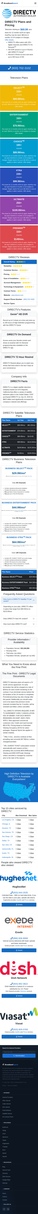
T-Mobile (4, 1146)
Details (19, 904)
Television (20, 303)
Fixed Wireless (6, 1110)
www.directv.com (17, 295)
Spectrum (5, 1137)
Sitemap (4, 1183)
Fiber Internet (6, 1100)
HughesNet (5, 1143)
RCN (3, 1150)
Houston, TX (6, 828)
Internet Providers (7, 1097)
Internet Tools (6, 1170)
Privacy (4, 1085)
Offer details (9, 40)
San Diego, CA (7, 836)
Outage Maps (6, 1180)
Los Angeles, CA (8, 820)
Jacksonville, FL (8, 849)
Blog (3, 1167)
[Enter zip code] (19, 1052)
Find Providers (19, 1055)
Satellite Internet (7, 1113)
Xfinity (4, 1130)
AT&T (4, 1133)
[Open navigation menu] (35, 3)
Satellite (19, 900)
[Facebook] (4, 1209)
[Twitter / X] (8, 1209)
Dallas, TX (6, 841)
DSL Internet (6, 1107)
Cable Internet (6, 1104)
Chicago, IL (6, 824)
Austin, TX (6, 853)
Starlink (4, 1156)
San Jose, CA (7, 845)
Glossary (5, 1173)
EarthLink (5, 1127)
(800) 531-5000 (28, 299)
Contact (4, 1200)
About (4, 1193)
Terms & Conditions (12, 1085)
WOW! (4, 1153)
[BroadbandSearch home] (9, 3)
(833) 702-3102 (19, 68)
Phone (27, 900)
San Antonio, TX (8, 832)
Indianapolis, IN (7, 857)
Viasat (4, 1140)
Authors (4, 1196)
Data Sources (6, 1176)
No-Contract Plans (7, 1117)
